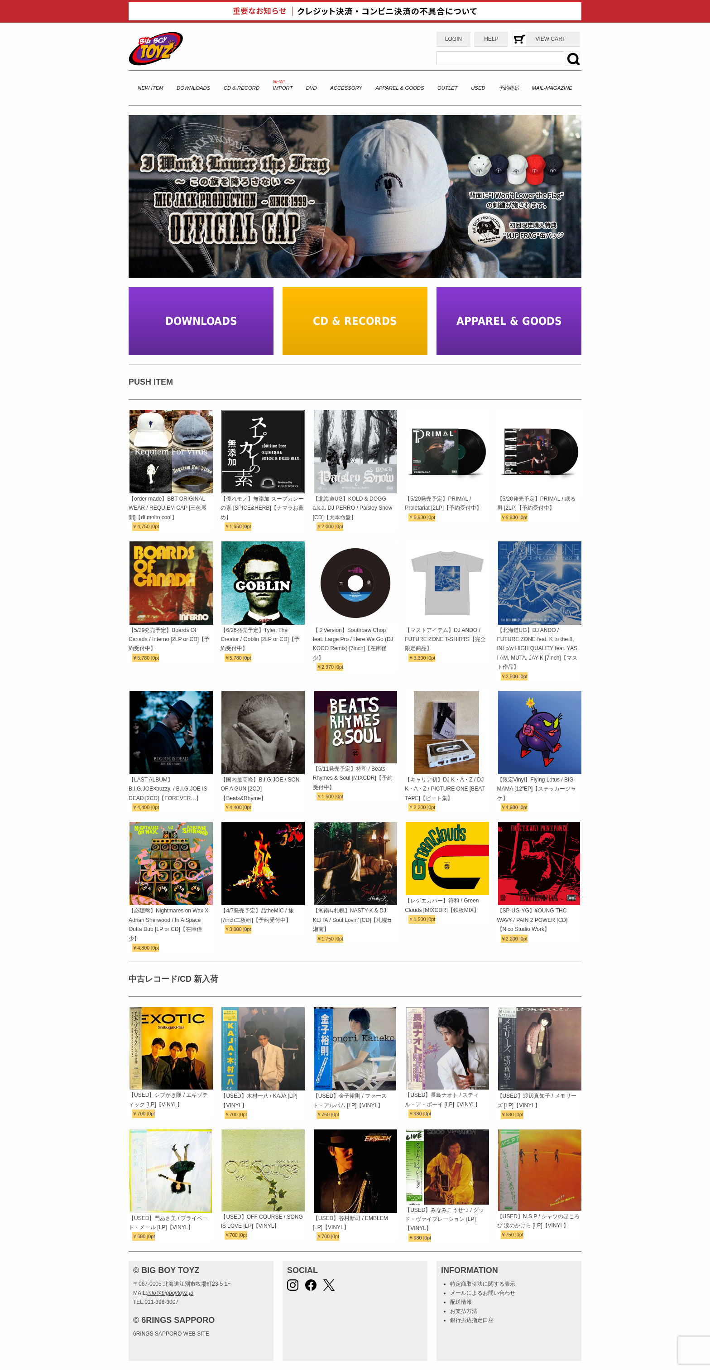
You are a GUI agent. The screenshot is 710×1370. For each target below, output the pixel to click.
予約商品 (508, 88)
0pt (155, 526)
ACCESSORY (346, 88)
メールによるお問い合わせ (482, 1293)
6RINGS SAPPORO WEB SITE (171, 1334)
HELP (491, 39)
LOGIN (453, 39)
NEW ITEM (150, 88)
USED (478, 88)
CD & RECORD (241, 88)
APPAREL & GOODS (399, 88)
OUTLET (447, 88)
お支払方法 (463, 1311)
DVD (311, 88)
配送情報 (461, 1302)
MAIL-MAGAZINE (552, 88)
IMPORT (283, 88)
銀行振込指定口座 (472, 1320)
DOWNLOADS (193, 88)
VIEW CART (550, 39)
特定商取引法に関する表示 (482, 1284)
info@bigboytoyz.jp (170, 1293)
